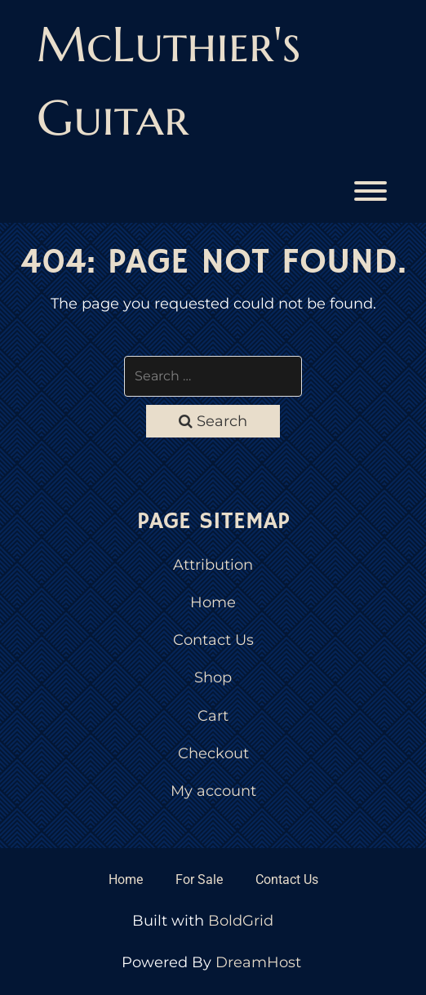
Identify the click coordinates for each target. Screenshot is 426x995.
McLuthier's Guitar (168, 81)
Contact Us (213, 640)
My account (213, 791)
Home (213, 602)
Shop (213, 677)
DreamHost (258, 962)
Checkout (213, 753)
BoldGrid (240, 921)
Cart (213, 716)
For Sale (199, 879)
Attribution (213, 565)
